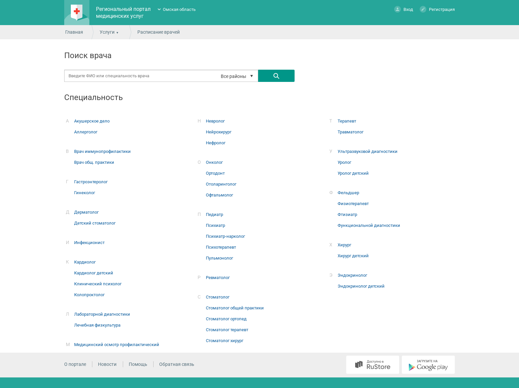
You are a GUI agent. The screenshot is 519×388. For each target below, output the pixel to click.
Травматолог (350, 131)
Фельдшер (348, 192)
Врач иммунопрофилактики (102, 151)
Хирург (344, 244)
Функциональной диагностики (369, 225)
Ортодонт (215, 173)
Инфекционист (89, 242)
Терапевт (347, 121)
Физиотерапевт (353, 203)
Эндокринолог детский (361, 286)
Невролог (215, 121)
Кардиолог (85, 262)
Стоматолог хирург (224, 340)
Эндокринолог (352, 275)
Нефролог (215, 142)
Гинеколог (84, 192)
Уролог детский (353, 173)
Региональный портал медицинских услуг (123, 12)
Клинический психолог (97, 283)
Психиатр (215, 225)
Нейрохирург (218, 131)
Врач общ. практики (94, 162)
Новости (107, 364)
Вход (403, 9)
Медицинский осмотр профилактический (116, 344)
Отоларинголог (221, 184)
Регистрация (437, 9)
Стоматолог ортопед (226, 318)
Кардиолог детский (93, 272)
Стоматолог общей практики (235, 307)
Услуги (107, 32)
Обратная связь (176, 364)
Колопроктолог (89, 294)
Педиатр (214, 214)
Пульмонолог (219, 258)
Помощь (138, 364)
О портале (75, 364)
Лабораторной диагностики (102, 314)
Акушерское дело (92, 121)
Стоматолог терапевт (227, 329)
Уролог (344, 162)
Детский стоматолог (95, 223)
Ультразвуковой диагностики (368, 151)
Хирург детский (353, 255)
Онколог (214, 162)
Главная (74, 32)
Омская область (179, 9)
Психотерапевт (221, 247)
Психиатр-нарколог (225, 236)
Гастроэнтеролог (91, 181)
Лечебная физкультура (97, 325)
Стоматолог (217, 297)
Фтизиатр (347, 214)
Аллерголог (85, 131)
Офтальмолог (219, 195)
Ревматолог (218, 277)
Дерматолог (86, 212)
